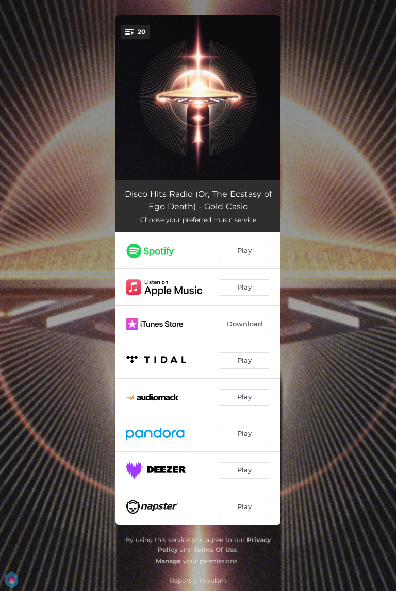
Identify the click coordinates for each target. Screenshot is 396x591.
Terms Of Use (215, 549)
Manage (168, 561)
